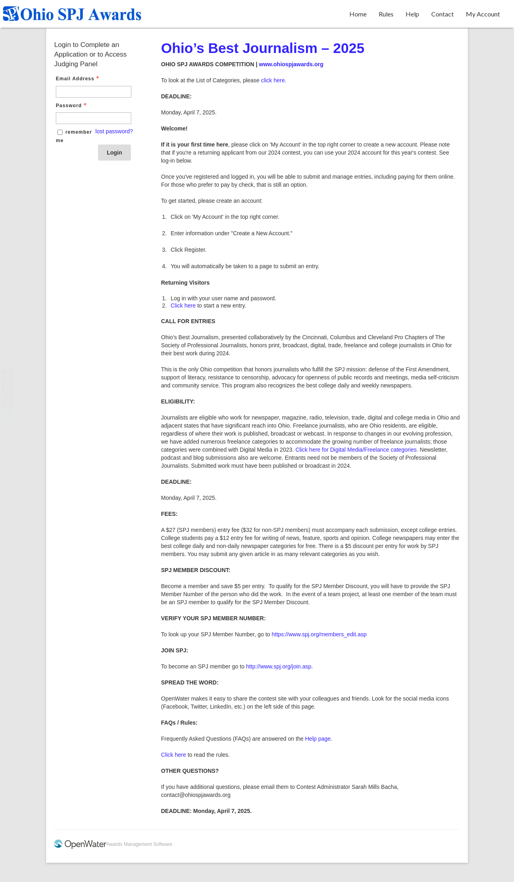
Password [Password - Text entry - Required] (72, 105)
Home (358, 14)
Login (114, 152)
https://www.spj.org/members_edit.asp (319, 634)
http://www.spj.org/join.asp (279, 666)
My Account (483, 14)
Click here (183, 305)
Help (412, 14)
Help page (318, 738)
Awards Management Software (139, 844)
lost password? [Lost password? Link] (114, 131)
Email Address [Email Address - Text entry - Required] (78, 78)
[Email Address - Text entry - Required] (93, 92)
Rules (386, 14)
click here (273, 80)
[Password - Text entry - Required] (93, 118)
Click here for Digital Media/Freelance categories (356, 449)
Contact (442, 14)
